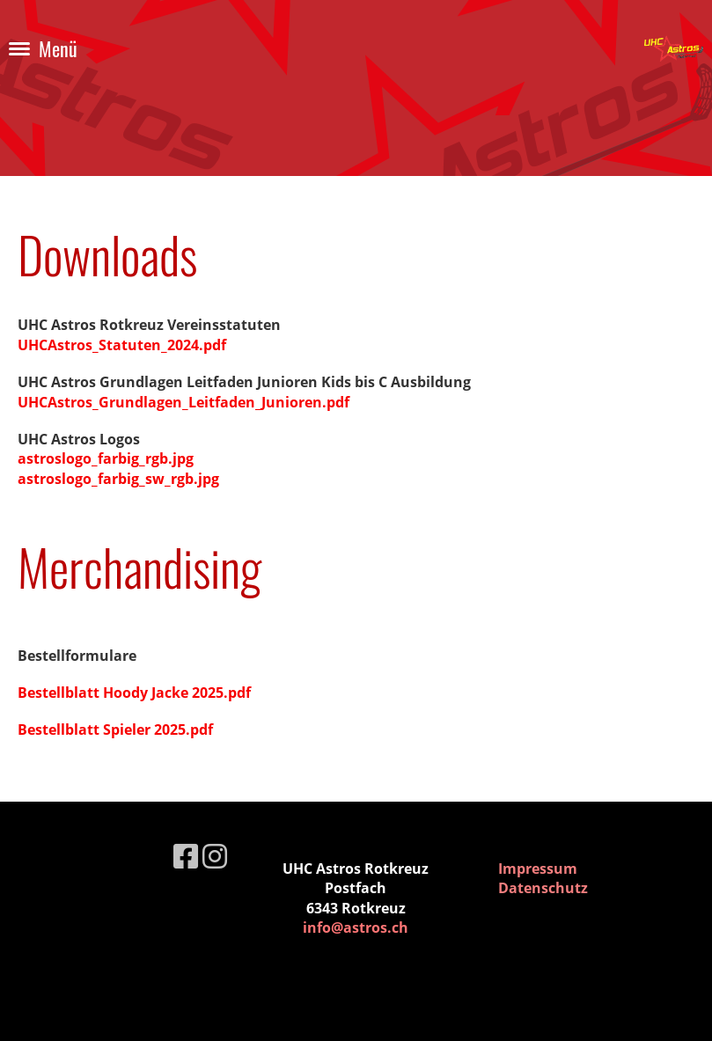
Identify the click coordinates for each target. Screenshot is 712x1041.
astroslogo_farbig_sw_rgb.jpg (118, 478)
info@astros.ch (355, 927)
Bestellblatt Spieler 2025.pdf (115, 729)
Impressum (537, 868)
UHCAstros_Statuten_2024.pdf (122, 345)
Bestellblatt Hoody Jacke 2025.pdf (134, 692)
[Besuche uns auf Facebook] (185, 856)
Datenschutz (543, 888)
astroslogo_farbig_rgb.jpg (106, 458)
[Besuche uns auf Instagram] (214, 856)
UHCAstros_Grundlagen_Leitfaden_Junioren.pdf (183, 402)
